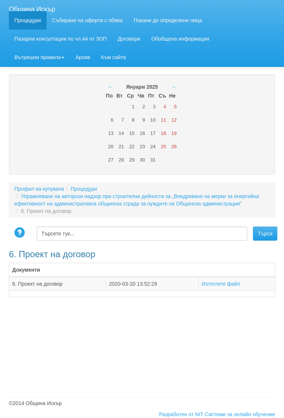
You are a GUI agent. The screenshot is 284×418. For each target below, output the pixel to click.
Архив (82, 57)
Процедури (27, 20)
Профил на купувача (39, 189)
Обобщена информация (180, 39)
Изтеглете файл (221, 284)
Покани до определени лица (167, 20)
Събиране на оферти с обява (87, 20)
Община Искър (32, 8)
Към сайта (113, 57)
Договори (129, 39)
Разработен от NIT (181, 414)
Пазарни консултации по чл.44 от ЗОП (60, 39)
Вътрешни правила (39, 57)
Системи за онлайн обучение (240, 414)
